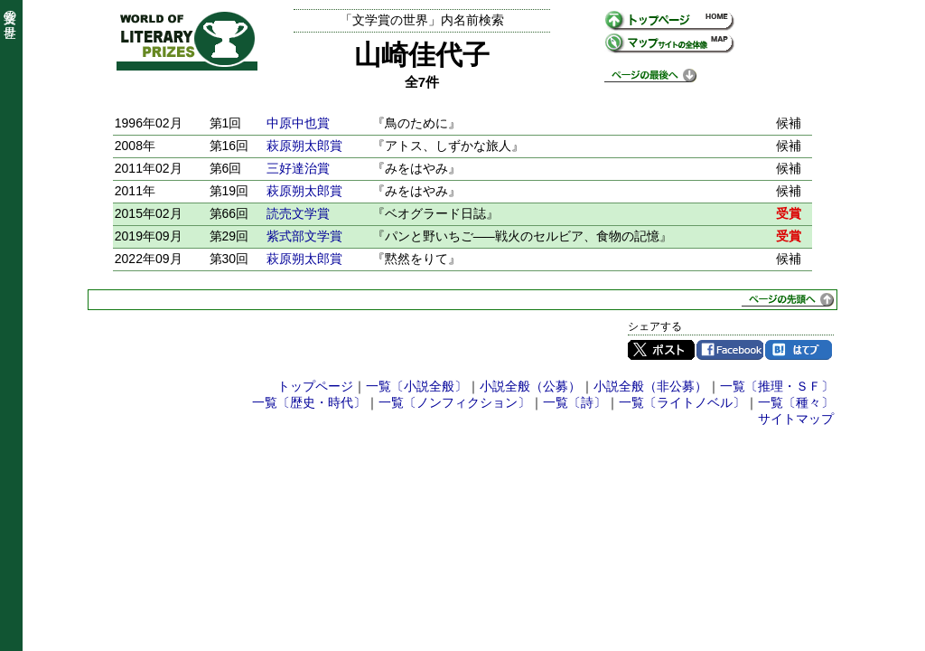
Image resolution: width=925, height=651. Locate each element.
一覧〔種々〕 (796, 402)
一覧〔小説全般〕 (416, 386)
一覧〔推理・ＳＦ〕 (777, 386)
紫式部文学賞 (304, 236)
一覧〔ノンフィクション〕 (454, 402)
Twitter (661, 350)
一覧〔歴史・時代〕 (309, 402)
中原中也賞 (298, 123)
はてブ (798, 350)
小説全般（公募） (530, 386)
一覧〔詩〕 (574, 402)
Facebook (729, 350)
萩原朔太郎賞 (304, 145)
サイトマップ (796, 418)
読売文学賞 (298, 213)
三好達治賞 (298, 168)
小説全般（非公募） (650, 386)
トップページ (315, 386)
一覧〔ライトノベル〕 (682, 402)
